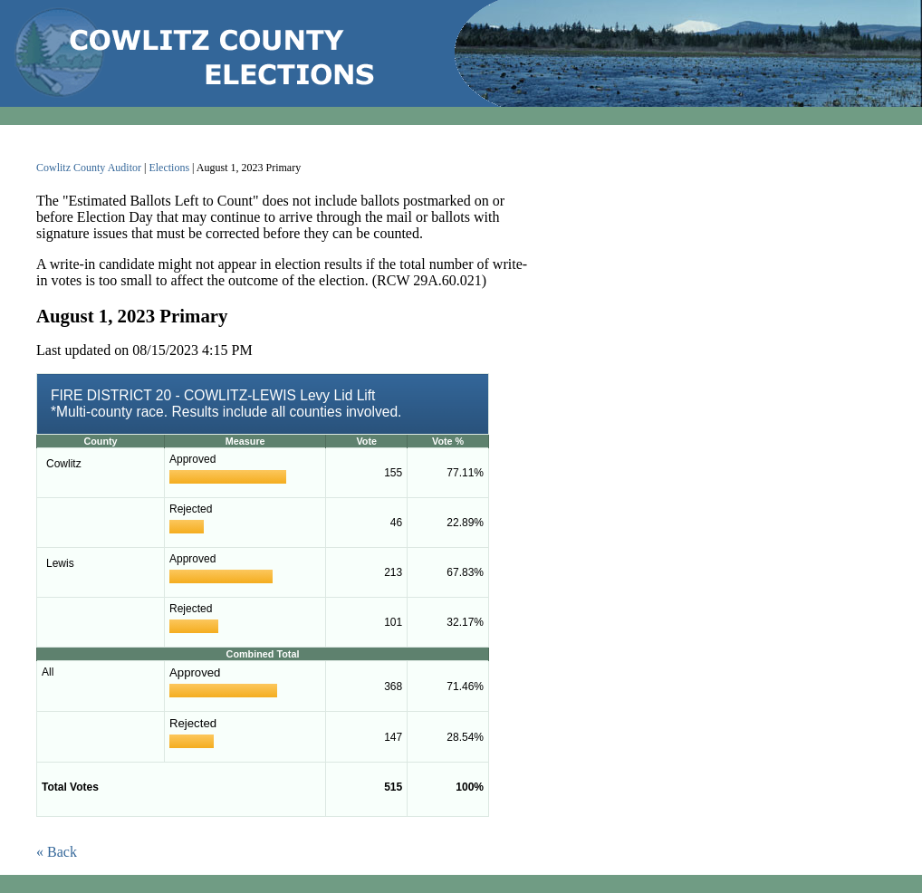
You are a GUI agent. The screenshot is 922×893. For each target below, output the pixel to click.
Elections (169, 167)
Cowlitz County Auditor (88, 167)
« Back (56, 851)
